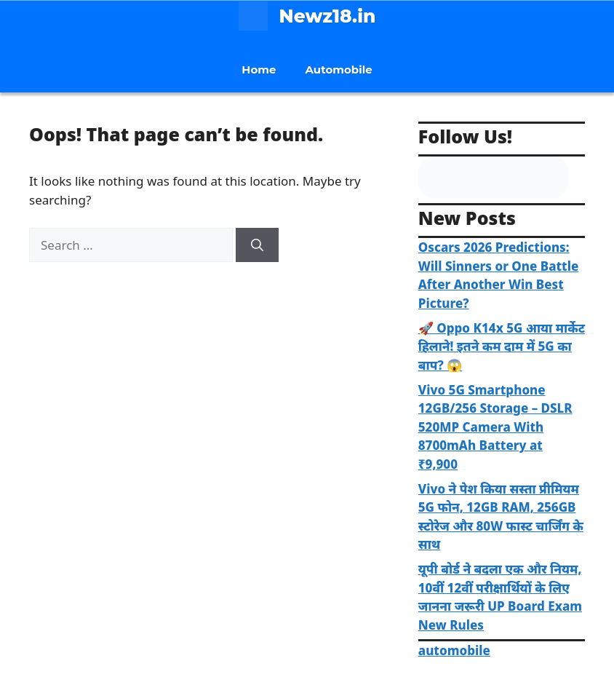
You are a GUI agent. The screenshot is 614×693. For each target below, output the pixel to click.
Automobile (339, 69)
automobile (454, 650)
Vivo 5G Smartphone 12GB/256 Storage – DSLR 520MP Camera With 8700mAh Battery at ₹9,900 (495, 426)
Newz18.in (327, 16)
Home (259, 69)
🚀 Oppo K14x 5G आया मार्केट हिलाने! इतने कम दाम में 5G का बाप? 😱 (501, 346)
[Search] (257, 245)
